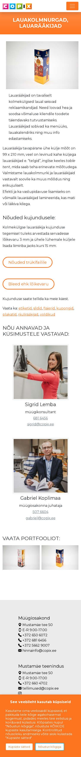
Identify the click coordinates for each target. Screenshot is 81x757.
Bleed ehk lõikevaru (28, 283)
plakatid (10, 314)
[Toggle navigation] (72, 6)
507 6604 (40, 512)
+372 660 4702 (33, 683)
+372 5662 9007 (34, 645)
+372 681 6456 (32, 640)
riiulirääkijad (28, 314)
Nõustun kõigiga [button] (49, 746)
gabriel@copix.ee (41, 518)
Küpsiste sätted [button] (19, 746)
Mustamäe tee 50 (35, 625)
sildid (37, 308)
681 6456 (40, 418)
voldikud (47, 314)
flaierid (49, 308)
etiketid (25, 308)
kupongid (64, 308)
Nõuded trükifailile (27, 262)
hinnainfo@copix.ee (37, 651)
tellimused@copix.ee (38, 688)
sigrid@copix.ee (40, 424)
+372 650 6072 (33, 635)
